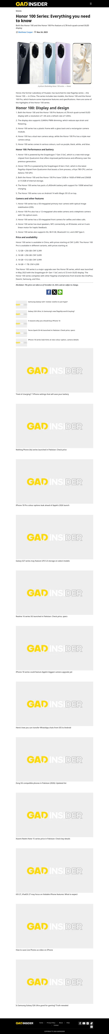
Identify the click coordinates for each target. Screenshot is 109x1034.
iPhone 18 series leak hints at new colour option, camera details (53, 340)
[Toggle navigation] (90, 3)
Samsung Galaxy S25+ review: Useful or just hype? (48, 302)
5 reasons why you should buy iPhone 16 (44, 321)
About (61, 1023)
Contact (56, 1025)
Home (41, 1023)
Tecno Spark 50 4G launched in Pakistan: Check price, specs (51, 330)
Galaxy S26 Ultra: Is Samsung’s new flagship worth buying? (51, 311)
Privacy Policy (51, 1023)
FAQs (68, 1023)
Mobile (19, 11)
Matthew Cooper (25, 32)
